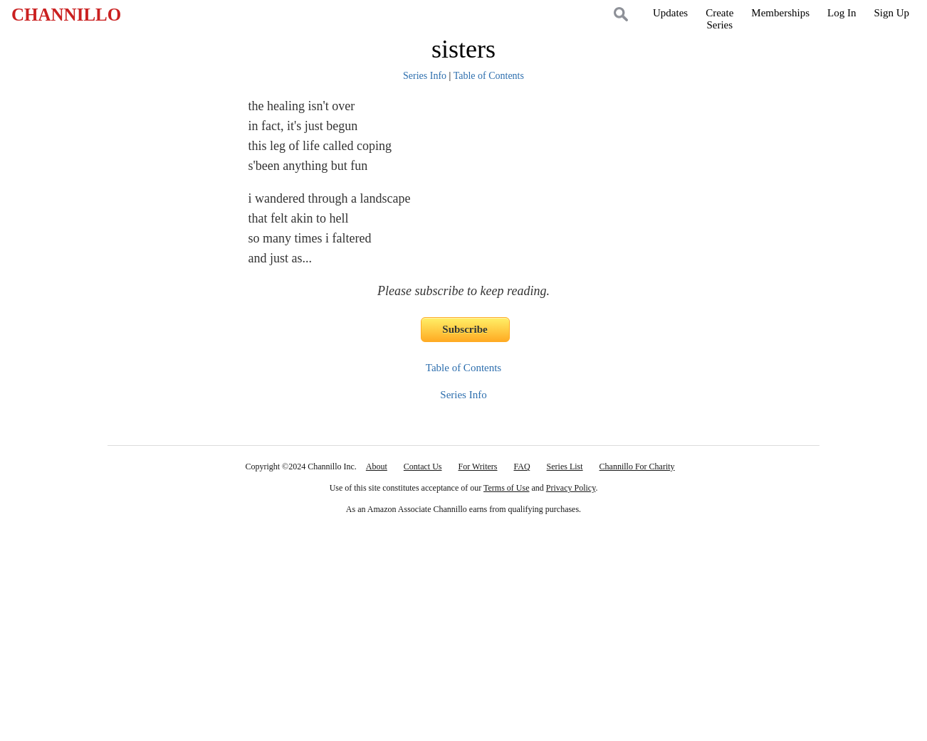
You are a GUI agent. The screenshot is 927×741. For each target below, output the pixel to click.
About (376, 466)
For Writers (478, 466)
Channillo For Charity (637, 466)
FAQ (521, 466)
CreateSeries (719, 19)
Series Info (424, 75)
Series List (565, 466)
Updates (670, 12)
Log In (841, 12)
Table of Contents (489, 75)
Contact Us (423, 466)
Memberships (780, 12)
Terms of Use (506, 488)
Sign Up (891, 12)
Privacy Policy (571, 488)
